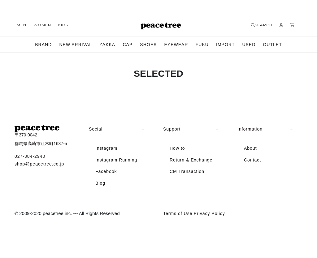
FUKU (202, 44)
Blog (100, 183)
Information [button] (250, 129)
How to (177, 148)
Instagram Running (116, 159)
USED (248, 44)
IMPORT (225, 44)
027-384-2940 (30, 156)
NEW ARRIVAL (75, 44)
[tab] (121, 129)
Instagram (106, 148)
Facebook (106, 171)
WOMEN (42, 25)
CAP (127, 44)
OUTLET (272, 44)
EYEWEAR (176, 44)
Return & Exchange (191, 159)
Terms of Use (177, 213)
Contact (252, 159)
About (250, 148)
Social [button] (95, 129)
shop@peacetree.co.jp (39, 163)
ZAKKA (107, 44)
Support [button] (171, 129)
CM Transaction (187, 171)
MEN (21, 25)
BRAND (43, 44)
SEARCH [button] (261, 25)
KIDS (63, 25)
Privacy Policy (209, 213)
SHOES (148, 44)
